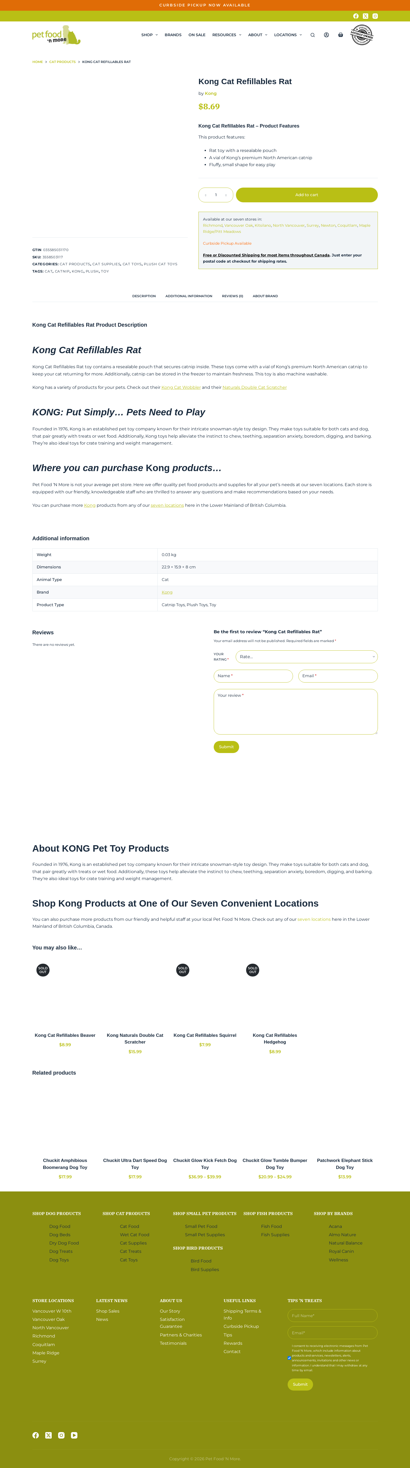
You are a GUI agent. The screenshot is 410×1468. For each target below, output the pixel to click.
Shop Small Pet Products (204, 1213)
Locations (289, 35)
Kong (78, 271)
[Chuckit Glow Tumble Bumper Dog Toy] (275, 1117)
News (102, 1319)
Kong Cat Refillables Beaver (65, 1035)
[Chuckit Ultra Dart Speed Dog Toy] (135, 1117)
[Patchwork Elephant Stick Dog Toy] (345, 1117)
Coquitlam (347, 225)
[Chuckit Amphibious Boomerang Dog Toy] (65, 1117)
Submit (226, 746)
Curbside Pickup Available (227, 243)
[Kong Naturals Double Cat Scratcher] (135, 992)
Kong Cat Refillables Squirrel (205, 1035)
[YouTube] (74, 1435)
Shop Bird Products (198, 1248)
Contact (232, 1351)
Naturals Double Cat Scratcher (255, 387)
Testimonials (173, 1343)
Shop (150, 35)
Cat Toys (132, 264)
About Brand (265, 296)
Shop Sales (107, 1311)
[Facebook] (356, 16)
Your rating (221, 656)
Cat (48, 271)
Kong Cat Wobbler (181, 387)
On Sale (197, 34)
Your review (231, 695)
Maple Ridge (45, 1352)
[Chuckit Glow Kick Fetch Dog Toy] (205, 1117)
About (258, 35)
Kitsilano (263, 225)
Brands (173, 34)
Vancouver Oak (238, 225)
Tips (228, 1334)
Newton (328, 225)
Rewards (233, 1343)
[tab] (144, 296)
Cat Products (75, 264)
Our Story (170, 1311)
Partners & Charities (181, 1334)
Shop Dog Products (56, 1213)
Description (144, 296)
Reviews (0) (232, 296)
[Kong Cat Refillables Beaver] (65, 992)
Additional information (188, 296)
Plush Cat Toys (160, 264)
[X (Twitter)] (365, 16)
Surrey (313, 225)
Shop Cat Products (126, 1213)
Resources (227, 35)
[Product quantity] (215, 195)
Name (225, 676)
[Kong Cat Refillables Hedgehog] (275, 992)
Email (309, 676)
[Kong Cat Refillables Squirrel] (205, 992)
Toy (105, 271)
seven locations (167, 505)
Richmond (213, 225)
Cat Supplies (106, 264)
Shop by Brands (333, 1213)
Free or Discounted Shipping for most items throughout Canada (266, 255)
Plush (92, 271)
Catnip (62, 271)
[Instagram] (375, 16)
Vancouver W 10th (52, 1311)
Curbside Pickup (241, 1326)
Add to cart (306, 194)
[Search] (313, 35)
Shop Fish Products (268, 1213)
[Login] (326, 34)
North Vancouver (289, 225)
